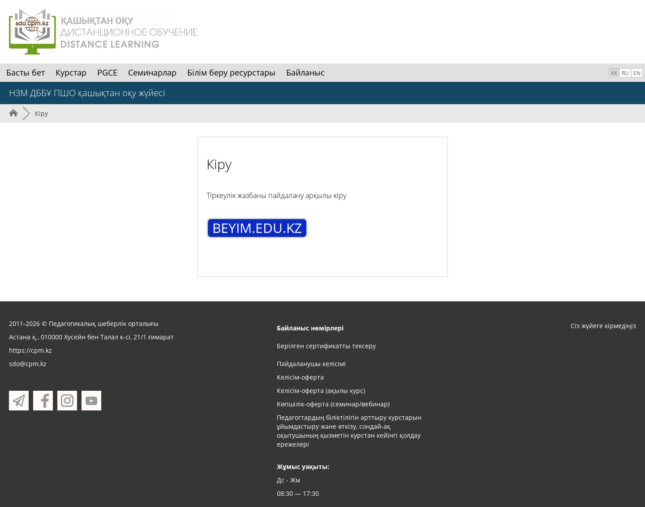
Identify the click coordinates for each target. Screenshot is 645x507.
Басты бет (25, 72)
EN (637, 73)
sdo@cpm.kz (28, 363)
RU (625, 73)
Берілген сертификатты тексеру (326, 346)
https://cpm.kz (30, 350)
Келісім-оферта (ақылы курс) (321, 390)
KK (614, 73)
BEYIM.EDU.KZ (257, 228)
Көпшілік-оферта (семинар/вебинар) (333, 404)
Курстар (71, 72)
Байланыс (305, 72)
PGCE (107, 72)
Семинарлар (152, 72)
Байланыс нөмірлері (310, 328)
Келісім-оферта (300, 377)
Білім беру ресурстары (231, 72)
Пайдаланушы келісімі (311, 363)
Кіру (41, 113)
